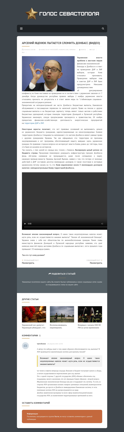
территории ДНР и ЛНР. (34, 123)
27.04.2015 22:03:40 (28, 50)
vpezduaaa (41, 344)
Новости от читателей (49, 50)
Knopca (82, 50)
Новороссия (63, 50)
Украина (72, 50)
